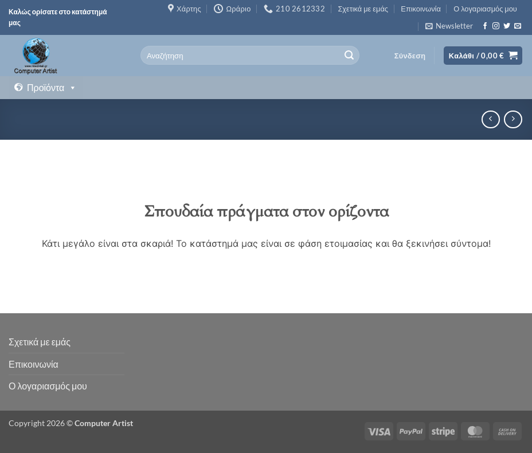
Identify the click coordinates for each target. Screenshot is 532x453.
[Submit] (349, 55)
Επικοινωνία (420, 8)
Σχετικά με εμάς (363, 8)
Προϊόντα (52, 87)
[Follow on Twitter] (506, 26)
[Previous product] (513, 119)
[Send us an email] (517, 26)
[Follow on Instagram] (495, 26)
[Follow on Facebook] (485, 26)
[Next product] (490, 119)
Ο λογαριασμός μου (485, 8)
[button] (449, 25)
